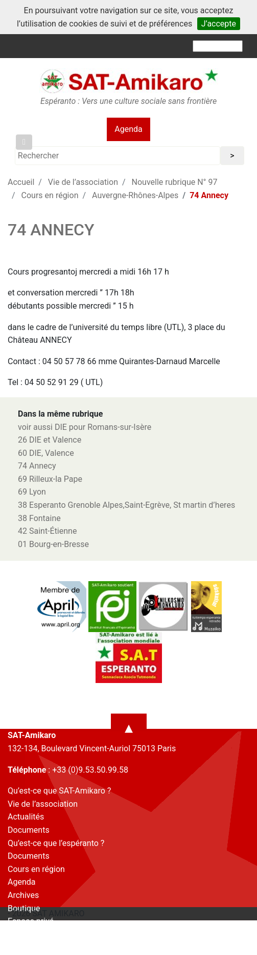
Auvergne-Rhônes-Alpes (135, 195)
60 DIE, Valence (46, 453)
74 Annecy (37, 466)
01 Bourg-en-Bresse (53, 544)
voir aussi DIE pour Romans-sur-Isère (84, 427)
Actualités (26, 817)
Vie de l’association (83, 182)
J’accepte (218, 24)
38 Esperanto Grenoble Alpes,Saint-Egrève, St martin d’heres (126, 505)
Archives (23, 895)
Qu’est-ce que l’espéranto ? (56, 843)
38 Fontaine (39, 518)
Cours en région (50, 195)
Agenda (128, 129)
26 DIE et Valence (49, 440)
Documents (29, 830)
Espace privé (31, 921)
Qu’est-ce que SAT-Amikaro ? (59, 791)
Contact (22, 934)
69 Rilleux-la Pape (50, 479)
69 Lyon (32, 492)
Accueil (21, 182)
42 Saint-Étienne (47, 531)
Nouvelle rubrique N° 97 (175, 182)
